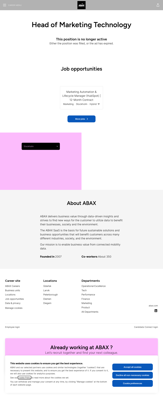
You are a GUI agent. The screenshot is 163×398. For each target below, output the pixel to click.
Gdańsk (47, 286)
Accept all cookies (132, 367)
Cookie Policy (24, 377)
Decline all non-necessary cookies (132, 375)
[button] (157, 5)
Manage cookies (13, 308)
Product (86, 307)
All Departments (90, 311)
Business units (12, 290)
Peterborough (50, 294)
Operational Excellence (94, 286)
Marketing (87, 303)
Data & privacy (13, 303)
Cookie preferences (132, 383)
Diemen (47, 299)
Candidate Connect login (146, 327)
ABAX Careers (12, 286)
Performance (88, 294)
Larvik (46, 290)
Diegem (47, 303)
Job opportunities (14, 299)
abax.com (153, 305)
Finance (86, 299)
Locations (10, 294)
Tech (84, 290)
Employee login (12, 327)
